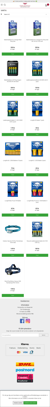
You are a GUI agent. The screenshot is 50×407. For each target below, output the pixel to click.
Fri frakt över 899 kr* (19, 1)
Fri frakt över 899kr (25, 311)
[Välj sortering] (26, 14)
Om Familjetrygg (25, 309)
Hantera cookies (18, 402)
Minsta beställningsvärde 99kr (25, 314)
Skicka (43, 335)
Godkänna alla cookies (30, 402)
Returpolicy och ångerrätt (25, 307)
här (40, 398)
